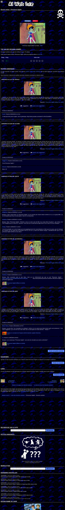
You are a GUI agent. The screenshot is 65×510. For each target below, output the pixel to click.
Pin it (35, 21)
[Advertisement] (32, 413)
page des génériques (23, 391)
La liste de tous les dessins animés (43, 385)
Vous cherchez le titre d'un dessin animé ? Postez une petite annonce (32, 449)
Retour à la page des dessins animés (22, 385)
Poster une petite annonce (56, 351)
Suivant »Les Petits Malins (52, 381)
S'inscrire (50, 468)
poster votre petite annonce (33, 71)
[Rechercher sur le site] (28, 430)
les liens (36, 391)
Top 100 (40, 54)
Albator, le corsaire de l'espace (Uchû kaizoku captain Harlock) (24, 333)
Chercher (50, 430)
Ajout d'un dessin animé (13, 475)
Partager (27, 21)
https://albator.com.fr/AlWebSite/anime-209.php (15, 278)
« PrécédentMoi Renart (11, 381)
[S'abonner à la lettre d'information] (27, 469)
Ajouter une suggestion (37, 106)
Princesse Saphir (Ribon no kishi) (55, 102)
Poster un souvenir (58, 363)
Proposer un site (58, 374)
